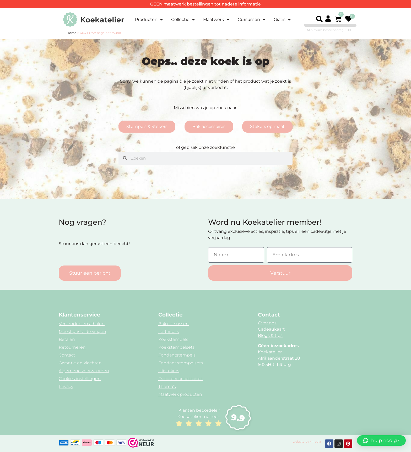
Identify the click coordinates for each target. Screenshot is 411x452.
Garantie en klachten (80, 362)
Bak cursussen (173, 323)
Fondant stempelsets (180, 362)
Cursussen (251, 19)
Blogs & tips (270, 335)
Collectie (183, 19)
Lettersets (168, 331)
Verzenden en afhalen (82, 323)
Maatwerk (216, 19)
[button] (319, 19)
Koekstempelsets (176, 347)
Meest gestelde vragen (82, 331)
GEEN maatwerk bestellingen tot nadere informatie (205, 4)
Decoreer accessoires (180, 378)
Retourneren (72, 347)
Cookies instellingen (80, 378)
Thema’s (167, 386)
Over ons (267, 322)
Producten (149, 19)
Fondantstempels (177, 355)
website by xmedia (307, 441)
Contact (67, 355)
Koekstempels (173, 339)
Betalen (67, 339)
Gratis (282, 19)
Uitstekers (168, 370)
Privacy (66, 386)
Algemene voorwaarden (84, 370)
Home (72, 33)
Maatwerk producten (180, 394)
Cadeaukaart (271, 329)
